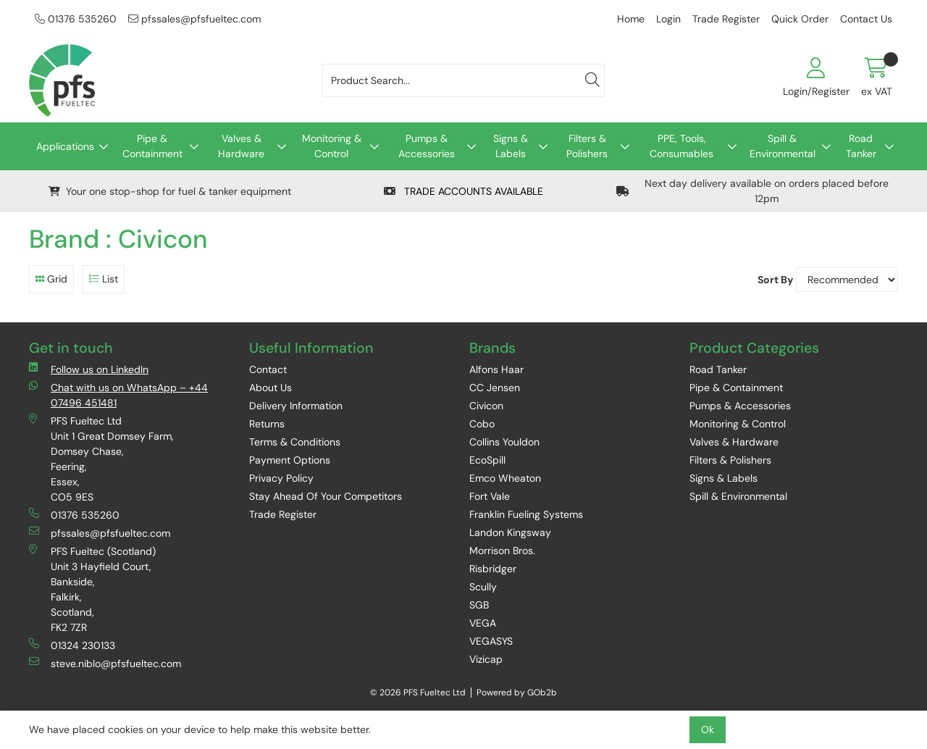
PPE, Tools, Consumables (681, 146)
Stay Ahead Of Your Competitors (325, 496)
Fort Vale (489, 496)
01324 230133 (72, 645)
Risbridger (492, 568)
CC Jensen (494, 387)
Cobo (482, 423)
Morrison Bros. (502, 550)
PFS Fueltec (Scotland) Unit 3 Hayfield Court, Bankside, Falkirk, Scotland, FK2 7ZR (92, 589)
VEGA (482, 622)
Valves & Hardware (241, 146)
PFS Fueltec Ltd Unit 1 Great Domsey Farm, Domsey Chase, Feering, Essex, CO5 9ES (101, 458)
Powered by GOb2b (517, 692)
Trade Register (726, 18)
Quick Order (800, 18)
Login (668, 18)
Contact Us (866, 18)
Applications (65, 146)
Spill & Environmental (782, 146)
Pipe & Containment (152, 146)
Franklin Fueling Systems (526, 514)
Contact (268, 369)
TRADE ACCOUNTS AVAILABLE (463, 191)
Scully (483, 586)
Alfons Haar (496, 369)
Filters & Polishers (587, 146)
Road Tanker (861, 146)
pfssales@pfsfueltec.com (194, 18)
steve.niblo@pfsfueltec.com (105, 663)
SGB (479, 604)
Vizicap (486, 659)
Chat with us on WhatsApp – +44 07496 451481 (118, 394)
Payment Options (289, 459)
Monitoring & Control (331, 146)
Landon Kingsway (510, 532)
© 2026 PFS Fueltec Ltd (418, 692)
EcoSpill (487, 459)
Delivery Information (296, 405)
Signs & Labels (510, 146)
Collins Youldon (504, 441)
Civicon (486, 405)
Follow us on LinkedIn (88, 369)
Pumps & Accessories (426, 146)
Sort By (775, 279)
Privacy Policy (281, 478)
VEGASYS (491, 641)
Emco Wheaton (505, 478)
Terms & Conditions (294, 441)
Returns (267, 423)
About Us (270, 387)
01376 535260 (76, 18)
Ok (707, 729)
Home (631, 18)
